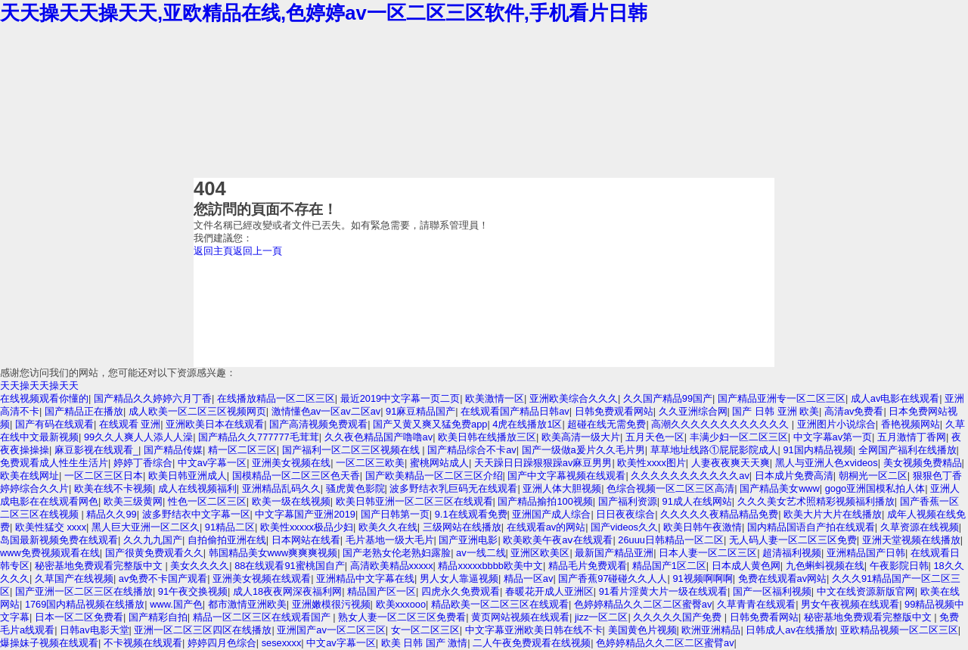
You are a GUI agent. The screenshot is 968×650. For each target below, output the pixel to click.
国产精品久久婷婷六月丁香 (153, 398)
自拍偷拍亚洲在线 (227, 540)
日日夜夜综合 (625, 514)
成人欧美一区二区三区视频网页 (197, 411)
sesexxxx (282, 642)
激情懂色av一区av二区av (326, 411)
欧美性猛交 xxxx (50, 527)
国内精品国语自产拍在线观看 (811, 527)
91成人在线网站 (697, 501)
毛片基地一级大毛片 (390, 540)
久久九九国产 (152, 540)
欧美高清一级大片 (580, 437)
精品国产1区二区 (669, 565)
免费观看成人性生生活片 (54, 462)
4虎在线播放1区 (527, 424)
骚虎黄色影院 (355, 488)
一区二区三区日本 (103, 475)
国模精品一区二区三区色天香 (296, 475)
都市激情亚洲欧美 (247, 604)
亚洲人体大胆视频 (562, 488)
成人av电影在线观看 (895, 398)
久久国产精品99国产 (667, 398)
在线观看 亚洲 (130, 424)
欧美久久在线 (387, 527)
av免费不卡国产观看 (163, 578)
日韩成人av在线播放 (790, 630)
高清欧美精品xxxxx (391, 565)
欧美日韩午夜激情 (702, 527)
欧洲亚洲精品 (710, 630)
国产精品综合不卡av (472, 450)
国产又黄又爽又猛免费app (430, 424)
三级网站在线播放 (462, 527)
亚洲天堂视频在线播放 (911, 540)
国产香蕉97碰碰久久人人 (612, 578)
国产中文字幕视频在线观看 (566, 475)
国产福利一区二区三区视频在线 (352, 450)
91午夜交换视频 (193, 591)
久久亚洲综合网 (693, 411)
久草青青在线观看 (756, 604)
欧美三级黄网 (133, 501)
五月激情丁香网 (911, 437)
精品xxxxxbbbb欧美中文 (490, 565)
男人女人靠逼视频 (459, 578)
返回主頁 (213, 251)
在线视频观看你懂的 (44, 398)
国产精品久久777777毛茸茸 (258, 437)
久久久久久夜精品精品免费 (719, 514)
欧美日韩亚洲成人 (187, 475)
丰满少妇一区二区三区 (739, 437)
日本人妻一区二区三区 (708, 552)
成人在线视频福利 (197, 488)
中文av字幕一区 (212, 462)
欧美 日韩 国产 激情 (424, 642)
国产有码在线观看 (54, 424)
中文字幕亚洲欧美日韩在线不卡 (534, 630)
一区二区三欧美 (370, 462)
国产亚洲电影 (468, 540)
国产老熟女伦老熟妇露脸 (397, 552)
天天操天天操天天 (39, 385)
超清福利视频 (791, 552)
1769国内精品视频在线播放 (84, 604)
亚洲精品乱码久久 (281, 488)
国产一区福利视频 (772, 591)
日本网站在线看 (305, 540)
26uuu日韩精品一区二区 (671, 540)
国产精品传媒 (173, 450)
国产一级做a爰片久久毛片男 (583, 450)
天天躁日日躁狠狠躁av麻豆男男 (543, 462)
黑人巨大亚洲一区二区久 (146, 527)
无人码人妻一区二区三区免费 (793, 540)
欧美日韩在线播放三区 (487, 437)
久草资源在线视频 (919, 527)
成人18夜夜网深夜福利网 (287, 591)
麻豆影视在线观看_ (96, 450)
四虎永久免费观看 (460, 591)
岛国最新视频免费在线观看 (59, 540)
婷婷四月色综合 (222, 642)
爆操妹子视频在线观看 (49, 642)
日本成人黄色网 (746, 565)
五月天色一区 (654, 437)
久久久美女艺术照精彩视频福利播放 (816, 501)
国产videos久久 (624, 527)
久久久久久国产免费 (678, 617)
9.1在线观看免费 (471, 514)
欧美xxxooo (401, 604)
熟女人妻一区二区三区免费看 (402, 617)
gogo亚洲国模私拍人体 (875, 488)
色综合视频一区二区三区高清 (670, 488)
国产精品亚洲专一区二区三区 (781, 398)
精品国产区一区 (381, 591)
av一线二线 (481, 552)
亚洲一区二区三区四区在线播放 (202, 630)
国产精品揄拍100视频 (545, 501)
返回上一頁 (257, 251)
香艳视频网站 (910, 424)
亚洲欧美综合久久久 (573, 398)
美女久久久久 (199, 565)
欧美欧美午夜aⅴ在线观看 (558, 540)
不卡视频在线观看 (143, 642)
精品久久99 (111, 514)
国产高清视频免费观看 (318, 424)
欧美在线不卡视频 (113, 488)
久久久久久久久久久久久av (690, 475)
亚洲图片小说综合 (836, 424)
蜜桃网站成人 (439, 462)
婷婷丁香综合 (142, 462)
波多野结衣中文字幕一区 (196, 514)
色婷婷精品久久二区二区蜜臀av (643, 604)
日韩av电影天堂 (94, 630)
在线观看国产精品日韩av (515, 411)
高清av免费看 (854, 411)
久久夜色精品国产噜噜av (378, 437)
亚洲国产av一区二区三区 (331, 630)
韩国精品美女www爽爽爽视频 (273, 552)
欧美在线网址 (29, 475)
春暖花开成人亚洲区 (549, 591)
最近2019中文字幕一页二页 (400, 398)
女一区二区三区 (425, 630)
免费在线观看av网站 (782, 578)
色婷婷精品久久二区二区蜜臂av (665, 642)
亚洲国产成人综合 (551, 514)
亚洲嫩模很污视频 (331, 604)
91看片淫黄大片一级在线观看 (663, 591)
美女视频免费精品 (922, 462)
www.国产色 (176, 604)
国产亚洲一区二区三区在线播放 (84, 591)
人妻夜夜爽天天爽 (730, 462)
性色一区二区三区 (207, 501)
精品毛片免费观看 (587, 565)
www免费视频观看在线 (50, 552)
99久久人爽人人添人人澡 (138, 437)
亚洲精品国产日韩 (866, 552)
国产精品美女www (780, 488)
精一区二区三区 (242, 450)
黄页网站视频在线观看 (520, 617)
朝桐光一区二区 (873, 475)
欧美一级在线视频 (291, 501)
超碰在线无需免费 (606, 424)
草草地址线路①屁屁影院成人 (714, 450)
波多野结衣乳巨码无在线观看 (453, 488)
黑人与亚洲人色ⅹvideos (826, 462)
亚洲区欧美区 (539, 552)
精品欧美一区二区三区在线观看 (500, 604)
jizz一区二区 (601, 617)
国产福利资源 (627, 501)
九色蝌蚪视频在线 (825, 565)
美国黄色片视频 (642, 630)
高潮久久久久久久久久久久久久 (721, 424)
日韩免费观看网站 (614, 411)
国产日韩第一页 (395, 514)
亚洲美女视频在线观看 (262, 578)
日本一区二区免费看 (79, 617)
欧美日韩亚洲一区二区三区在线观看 (414, 501)
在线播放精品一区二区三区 (276, 398)
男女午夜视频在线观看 (850, 604)
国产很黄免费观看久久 (154, 552)
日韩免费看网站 (764, 617)
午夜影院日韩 (899, 565)
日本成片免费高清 (794, 475)
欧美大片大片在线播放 (832, 514)
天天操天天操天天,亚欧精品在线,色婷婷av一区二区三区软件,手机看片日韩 (323, 12)
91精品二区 (230, 527)
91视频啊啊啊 (702, 578)
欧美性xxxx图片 (651, 462)
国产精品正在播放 (84, 411)
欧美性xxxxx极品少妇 (306, 527)
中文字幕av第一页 (833, 437)
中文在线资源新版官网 (866, 591)
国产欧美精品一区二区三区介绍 (434, 475)
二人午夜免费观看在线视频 (532, 642)
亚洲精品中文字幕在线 (365, 578)
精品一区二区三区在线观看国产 (263, 617)
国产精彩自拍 (158, 617)
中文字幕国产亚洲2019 (305, 514)
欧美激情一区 (494, 398)
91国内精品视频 (817, 450)
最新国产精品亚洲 (614, 552)
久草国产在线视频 (74, 578)
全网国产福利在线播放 (907, 450)
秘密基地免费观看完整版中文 (100, 565)
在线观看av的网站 (546, 527)
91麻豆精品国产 (420, 411)
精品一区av (529, 578)
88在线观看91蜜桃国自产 (289, 565)
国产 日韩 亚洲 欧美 (775, 411)
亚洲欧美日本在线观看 (215, 424)
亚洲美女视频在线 (291, 462)
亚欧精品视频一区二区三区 (899, 630)
